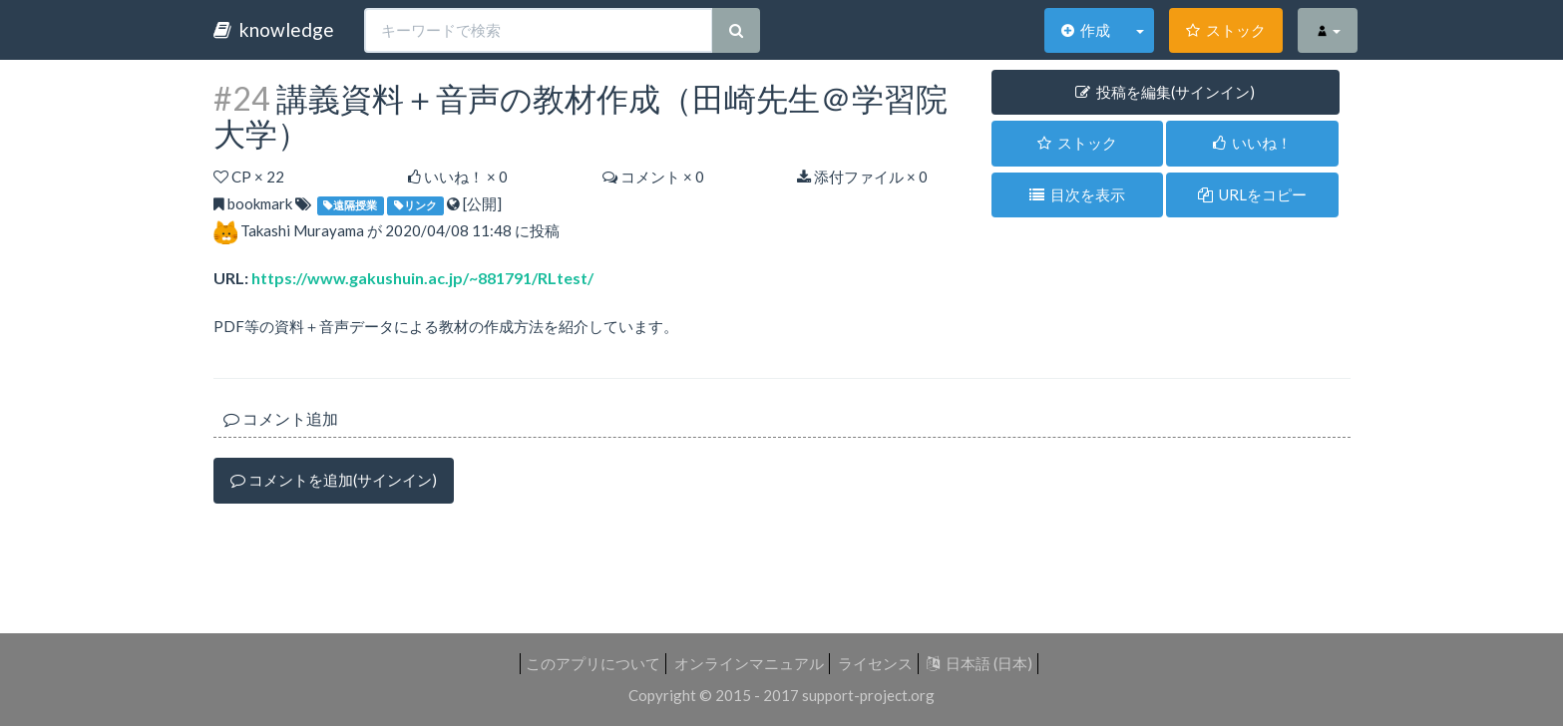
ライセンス (875, 663)
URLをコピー (1252, 194)
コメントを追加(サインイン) (333, 480)
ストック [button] (1077, 143)
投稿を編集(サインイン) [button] (1165, 92)
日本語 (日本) (979, 663)
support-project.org (868, 695)
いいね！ (1252, 143)
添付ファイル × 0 (862, 176)
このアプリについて (593, 663)
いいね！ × (458, 176)
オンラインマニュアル (749, 663)
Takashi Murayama (302, 230)
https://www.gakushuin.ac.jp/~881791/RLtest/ (422, 277)
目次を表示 (1077, 194)
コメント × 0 (653, 176)
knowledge (273, 29)
